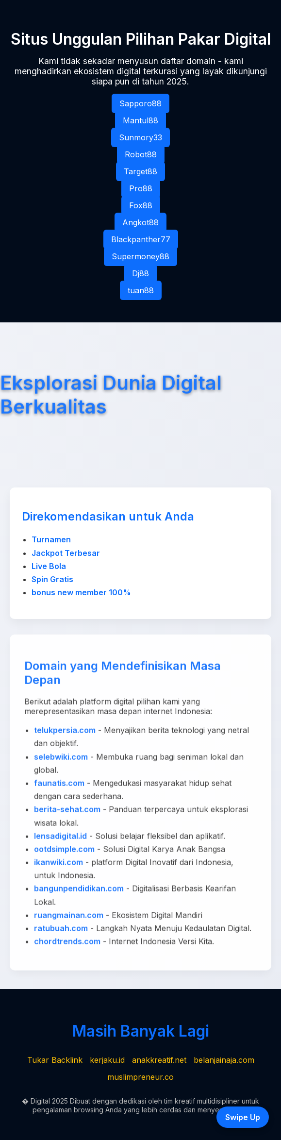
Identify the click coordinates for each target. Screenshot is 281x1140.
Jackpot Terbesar (66, 553)
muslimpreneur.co (140, 1077)
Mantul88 (140, 120)
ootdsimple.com (64, 851)
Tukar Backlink (55, 1060)
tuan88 (141, 290)
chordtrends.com (67, 943)
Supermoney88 (140, 256)
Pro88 (140, 188)
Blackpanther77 (140, 239)
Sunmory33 (140, 137)
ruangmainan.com (68, 917)
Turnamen (51, 539)
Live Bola (49, 566)
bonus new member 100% (81, 592)
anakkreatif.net (159, 1060)
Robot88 (141, 154)
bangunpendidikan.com (79, 891)
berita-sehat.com (67, 811)
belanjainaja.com (224, 1060)
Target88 (140, 171)
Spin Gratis (52, 579)
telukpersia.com (65, 732)
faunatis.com (59, 785)
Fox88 (140, 205)
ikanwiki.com (58, 864)
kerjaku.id (107, 1060)
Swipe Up (242, 1117)
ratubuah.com (61, 930)
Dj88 (140, 273)
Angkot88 (140, 222)
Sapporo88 (140, 103)
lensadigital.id (60, 838)
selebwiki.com (61, 759)
